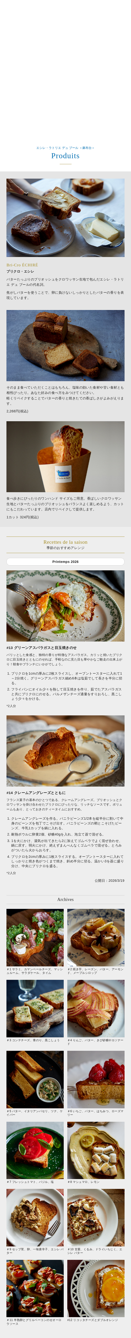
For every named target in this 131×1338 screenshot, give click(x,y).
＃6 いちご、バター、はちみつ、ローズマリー (96, 1083)
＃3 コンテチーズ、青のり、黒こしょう (35, 1011)
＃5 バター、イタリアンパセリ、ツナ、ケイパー (35, 1083)
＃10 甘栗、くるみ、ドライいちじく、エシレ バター (96, 1222)
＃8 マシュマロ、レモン (96, 1153)
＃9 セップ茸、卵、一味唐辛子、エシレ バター (35, 1222)
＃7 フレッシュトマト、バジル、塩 (35, 1153)
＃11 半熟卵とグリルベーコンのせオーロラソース (35, 1293)
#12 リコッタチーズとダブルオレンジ (96, 1291)
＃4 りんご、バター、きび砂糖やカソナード (96, 1013)
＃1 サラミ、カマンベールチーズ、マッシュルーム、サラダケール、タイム (35, 942)
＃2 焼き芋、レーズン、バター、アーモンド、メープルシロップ (96, 942)
